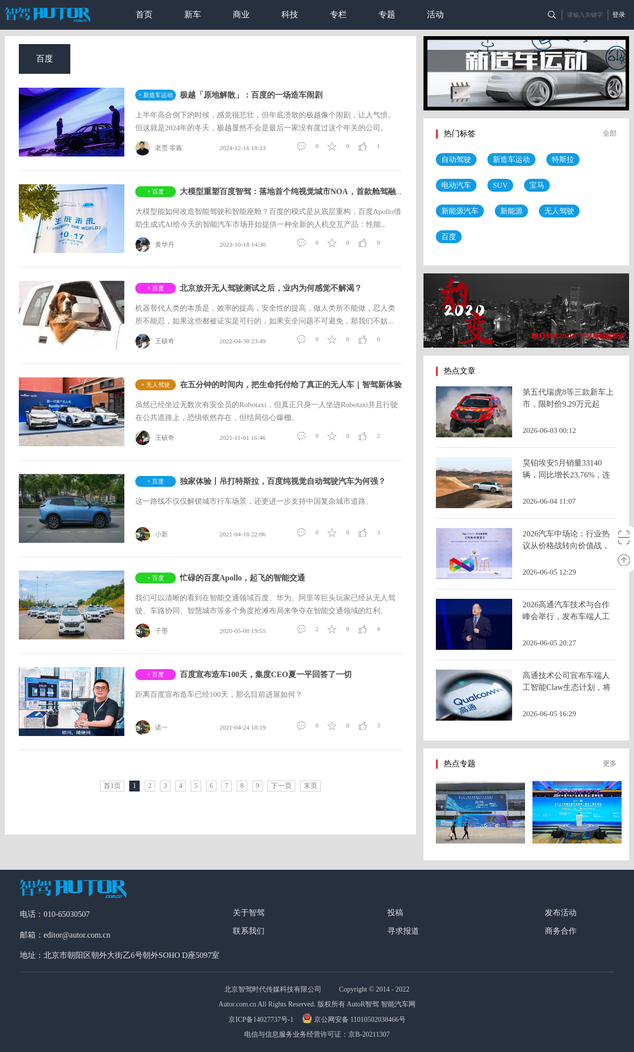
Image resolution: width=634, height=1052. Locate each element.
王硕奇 (154, 341)
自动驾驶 (456, 159)
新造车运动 (511, 159)
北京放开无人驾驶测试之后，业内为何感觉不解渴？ (271, 288)
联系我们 (248, 931)
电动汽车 (456, 185)
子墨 (151, 631)
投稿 (395, 912)
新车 (192, 14)
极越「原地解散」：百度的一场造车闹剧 (251, 95)
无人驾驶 (559, 211)
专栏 (338, 14)
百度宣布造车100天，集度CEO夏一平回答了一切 (266, 674)
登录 (618, 14)
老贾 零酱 (158, 148)
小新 (151, 534)
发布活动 (561, 912)
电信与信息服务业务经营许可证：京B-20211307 (316, 1034)
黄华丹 (154, 244)
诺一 (151, 727)
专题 (386, 14)
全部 (610, 133)
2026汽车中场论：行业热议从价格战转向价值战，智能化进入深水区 (566, 545)
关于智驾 (248, 912)
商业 (241, 14)
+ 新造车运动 (155, 95)
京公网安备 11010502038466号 (355, 1019)
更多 (610, 763)
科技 (289, 14)
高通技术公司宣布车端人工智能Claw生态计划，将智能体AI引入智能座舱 (567, 687)
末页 (310, 785)
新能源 (511, 211)
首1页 (112, 785)
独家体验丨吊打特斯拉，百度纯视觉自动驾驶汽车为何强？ (283, 481)
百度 (44, 58)
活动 (435, 14)
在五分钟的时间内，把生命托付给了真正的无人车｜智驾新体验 (291, 384)
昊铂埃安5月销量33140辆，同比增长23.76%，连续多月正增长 (566, 475)
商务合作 (561, 931)
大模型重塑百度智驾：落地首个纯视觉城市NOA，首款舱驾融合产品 (300, 191)
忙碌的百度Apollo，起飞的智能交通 (242, 578)
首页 (144, 14)
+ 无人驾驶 (155, 384)
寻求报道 (403, 931)
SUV (500, 185)
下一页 (281, 785)
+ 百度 (155, 191)
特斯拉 (563, 159)
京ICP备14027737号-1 (261, 1019)
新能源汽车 (459, 211)
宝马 (536, 185)
